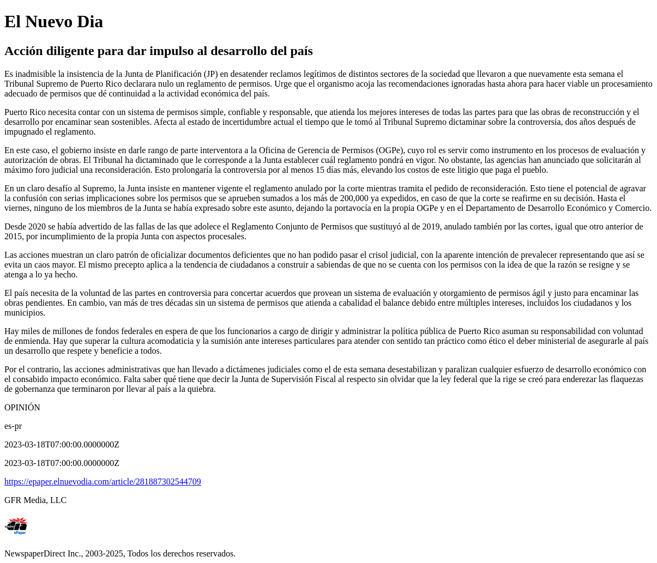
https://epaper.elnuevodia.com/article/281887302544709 (102, 481)
